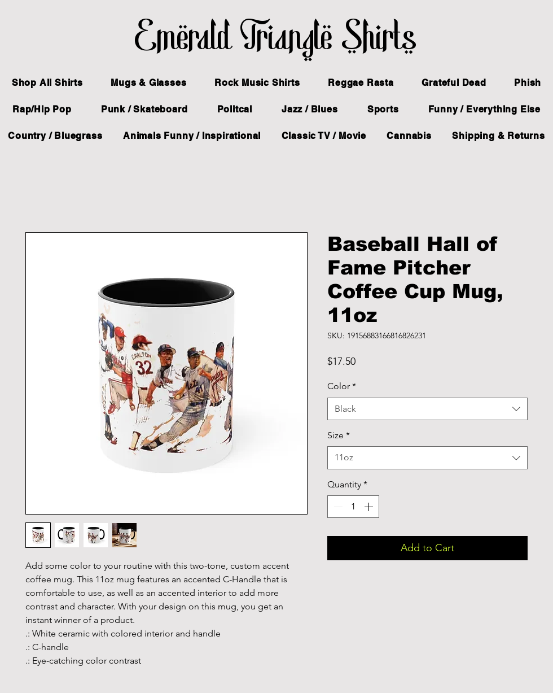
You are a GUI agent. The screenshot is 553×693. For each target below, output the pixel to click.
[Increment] (370, 506)
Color (341, 386)
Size (338, 435)
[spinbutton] (353, 506)
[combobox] (427, 409)
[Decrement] (337, 506)
